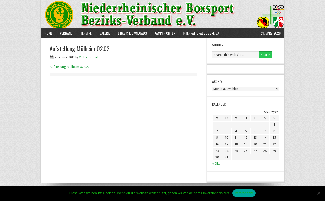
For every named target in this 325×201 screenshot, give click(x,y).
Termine (86, 33)
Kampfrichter (163, 33)
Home (48, 33)
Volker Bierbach (89, 57)
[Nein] (318, 193)
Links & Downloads (132, 33)
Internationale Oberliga (201, 33)
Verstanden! (244, 193)
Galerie (104, 33)
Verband (64, 33)
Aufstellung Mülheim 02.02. (69, 67)
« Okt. (216, 163)
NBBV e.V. (162, 14)
